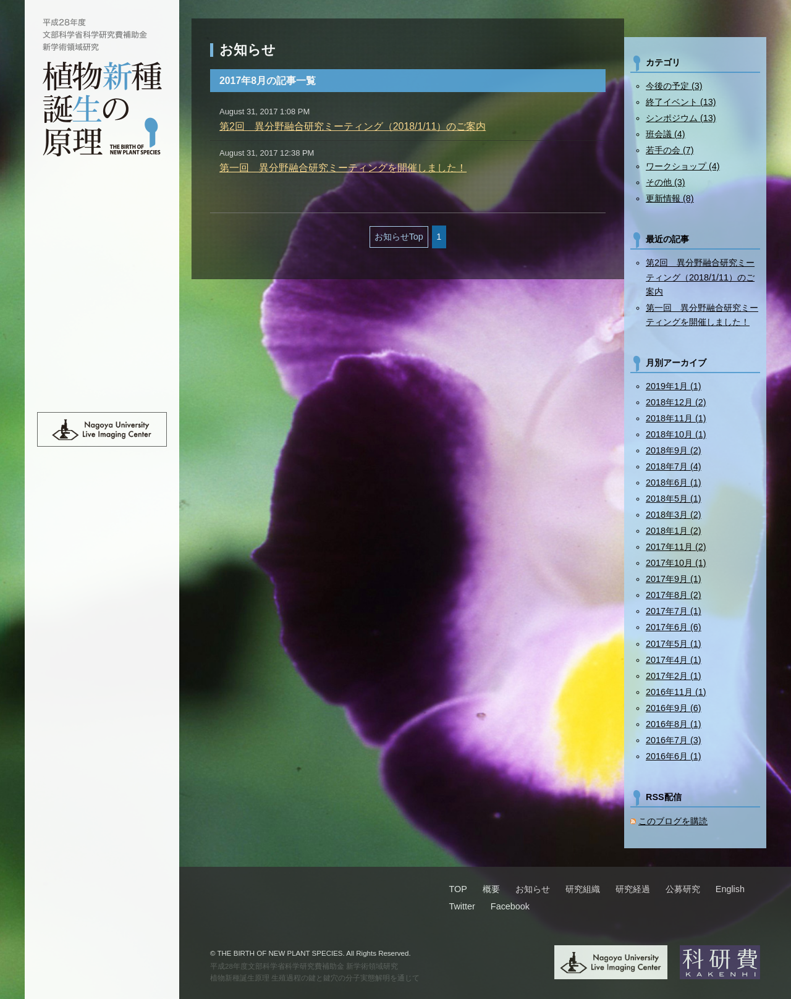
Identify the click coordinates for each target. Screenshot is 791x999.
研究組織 (102, 278)
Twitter (462, 906)
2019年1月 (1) (673, 386)
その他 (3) (665, 182)
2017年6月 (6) (673, 627)
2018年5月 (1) (673, 499)
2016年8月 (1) (673, 724)
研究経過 (102, 305)
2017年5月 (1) (673, 644)
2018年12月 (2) (676, 402)
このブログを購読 (673, 821)
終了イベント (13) (681, 102)
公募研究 (102, 331)
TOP (102, 199)
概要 (102, 225)
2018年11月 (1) (676, 418)
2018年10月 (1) (676, 434)
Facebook (510, 906)
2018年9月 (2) (673, 450)
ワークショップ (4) (683, 166)
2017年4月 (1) (673, 660)
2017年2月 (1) (673, 676)
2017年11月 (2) (676, 547)
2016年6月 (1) (673, 756)
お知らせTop (398, 237)
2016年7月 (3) (673, 740)
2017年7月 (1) (673, 611)
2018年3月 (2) (673, 515)
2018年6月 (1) (673, 482)
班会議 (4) (665, 134)
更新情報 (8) (670, 198)
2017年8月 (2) (673, 595)
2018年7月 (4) (673, 466)
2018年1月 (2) (673, 531)
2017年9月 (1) (673, 579)
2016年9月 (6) (673, 708)
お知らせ (102, 252)
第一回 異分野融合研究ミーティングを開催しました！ (343, 167)
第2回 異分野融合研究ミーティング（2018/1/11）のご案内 (352, 126)
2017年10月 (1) (676, 563)
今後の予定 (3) (674, 86)
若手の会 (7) (670, 150)
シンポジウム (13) (681, 118)
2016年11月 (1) (676, 692)
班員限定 (102, 358)
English (102, 385)
